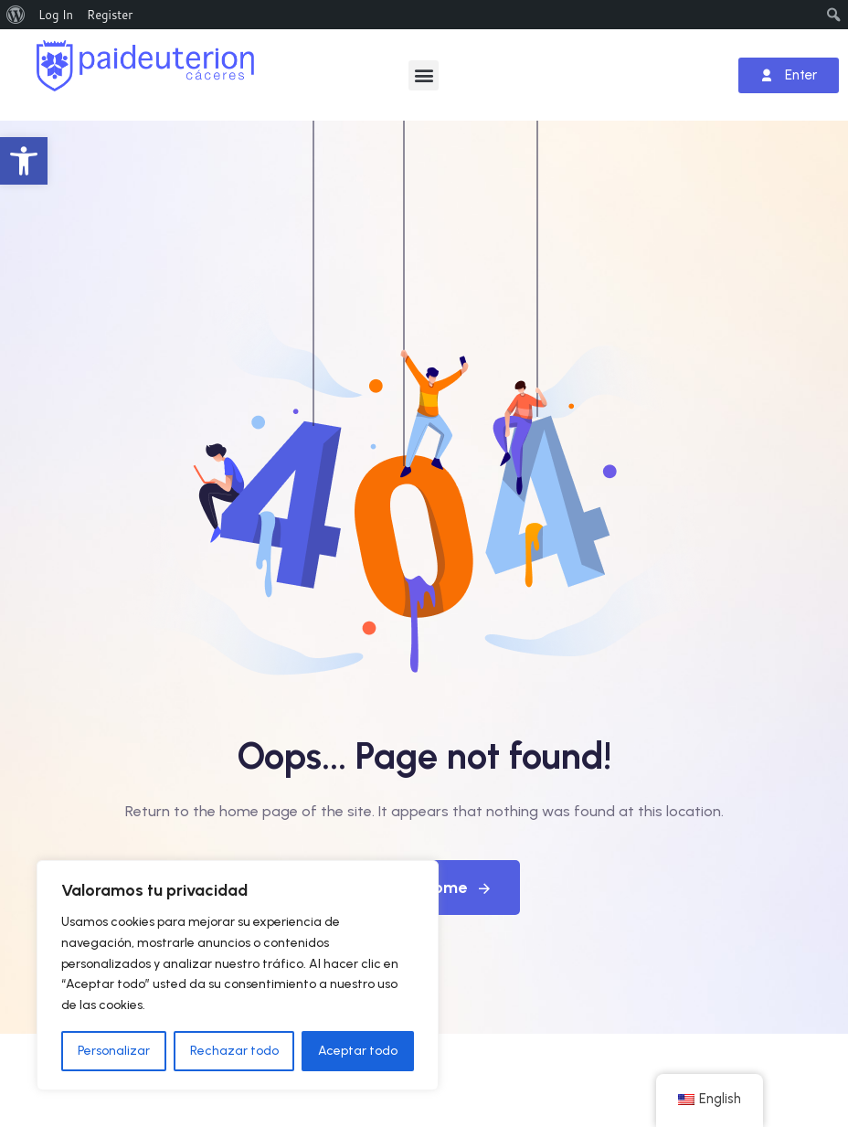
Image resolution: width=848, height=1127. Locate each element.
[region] (238, 975)
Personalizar (114, 1050)
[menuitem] (16, 14)
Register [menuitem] (109, 14)
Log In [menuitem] (55, 14)
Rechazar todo (234, 1050)
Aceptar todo (358, 1050)
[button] (24, 161)
